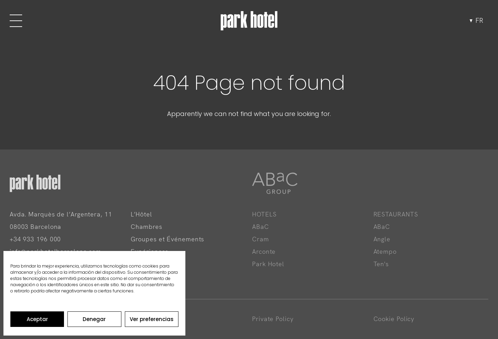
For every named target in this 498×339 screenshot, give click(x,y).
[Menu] (16, 20)
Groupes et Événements (167, 239)
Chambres (146, 227)
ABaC (260, 227)
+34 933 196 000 (35, 239)
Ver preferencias (152, 319)
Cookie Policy (394, 319)
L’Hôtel (141, 214)
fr (479, 20)
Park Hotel (268, 264)
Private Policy (273, 319)
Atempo (385, 251)
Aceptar (37, 319)
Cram (260, 239)
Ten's (381, 264)
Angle (382, 239)
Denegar (94, 319)
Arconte (264, 251)
